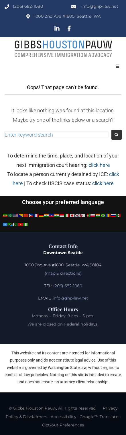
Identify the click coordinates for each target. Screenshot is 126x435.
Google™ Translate (99, 416)
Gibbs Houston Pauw (34, 408)
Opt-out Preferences (63, 425)
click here (99, 165)
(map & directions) (63, 273)
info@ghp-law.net (70, 298)
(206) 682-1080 (67, 285)
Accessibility (63, 416)
